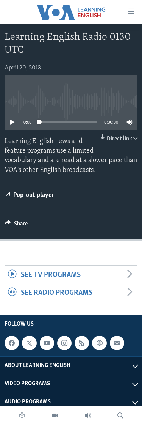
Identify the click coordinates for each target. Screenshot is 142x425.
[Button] (16, 225)
